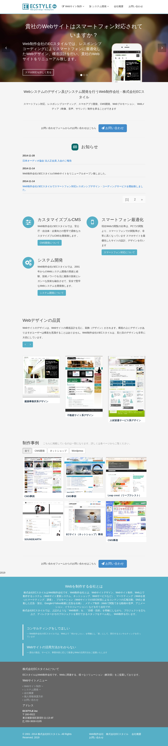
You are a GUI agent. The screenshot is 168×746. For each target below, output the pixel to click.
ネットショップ (58, 450)
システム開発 (99, 6)
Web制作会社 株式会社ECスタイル (108, 734)
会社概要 (118, 6)
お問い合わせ (136, 6)
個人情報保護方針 (33, 696)
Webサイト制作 (73, 6)
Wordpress (77, 450)
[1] (127, 199)
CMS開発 (40, 450)
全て (27, 450)
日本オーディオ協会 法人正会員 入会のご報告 (47, 160)
